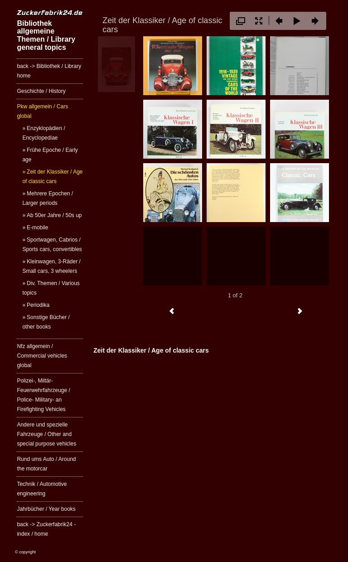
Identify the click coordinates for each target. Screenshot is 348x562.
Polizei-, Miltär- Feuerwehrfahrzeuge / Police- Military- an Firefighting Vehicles (43, 395)
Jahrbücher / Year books (46, 509)
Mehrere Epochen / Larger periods (47, 198)
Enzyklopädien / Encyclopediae (43, 133)
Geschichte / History (41, 91)
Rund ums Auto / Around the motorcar (46, 464)
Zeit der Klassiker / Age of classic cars (52, 176)
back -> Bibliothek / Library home (49, 71)
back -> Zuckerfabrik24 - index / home (46, 529)
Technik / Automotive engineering (42, 489)
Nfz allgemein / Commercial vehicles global (42, 355)
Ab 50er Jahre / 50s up (54, 215)
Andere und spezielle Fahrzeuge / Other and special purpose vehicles (46, 434)
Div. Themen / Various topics (50, 288)
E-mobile (37, 227)
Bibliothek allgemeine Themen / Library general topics (46, 35)
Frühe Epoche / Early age (49, 155)
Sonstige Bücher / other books (45, 322)
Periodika (38, 305)
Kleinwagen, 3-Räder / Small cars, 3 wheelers (51, 266)
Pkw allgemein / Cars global (42, 111)
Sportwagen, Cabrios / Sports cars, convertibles (52, 244)
